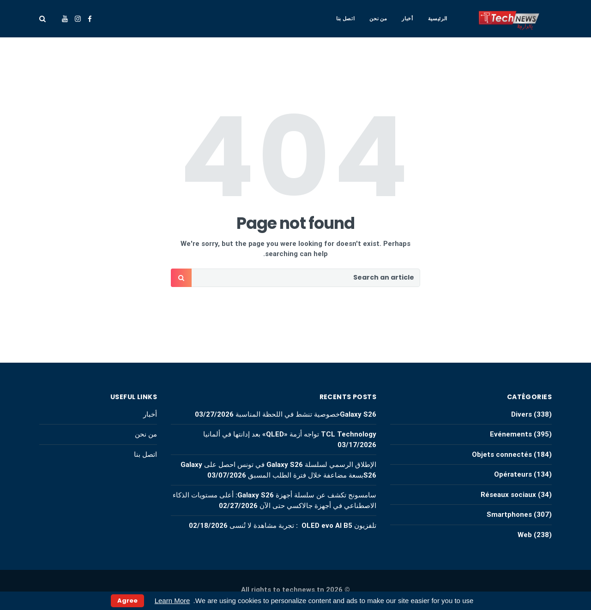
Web (525, 535)
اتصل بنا (345, 18)
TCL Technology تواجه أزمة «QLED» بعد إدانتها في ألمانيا (288, 434)
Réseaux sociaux (508, 494)
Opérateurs (513, 474)
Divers (521, 414)
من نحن (378, 18)
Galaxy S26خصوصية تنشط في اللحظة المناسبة (305, 414)
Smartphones (509, 514)
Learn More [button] (172, 600)
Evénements (511, 434)
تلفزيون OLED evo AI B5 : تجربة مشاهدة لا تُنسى (302, 525)
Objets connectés (502, 454)
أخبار (407, 18)
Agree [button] (127, 600)
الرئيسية (437, 18)
